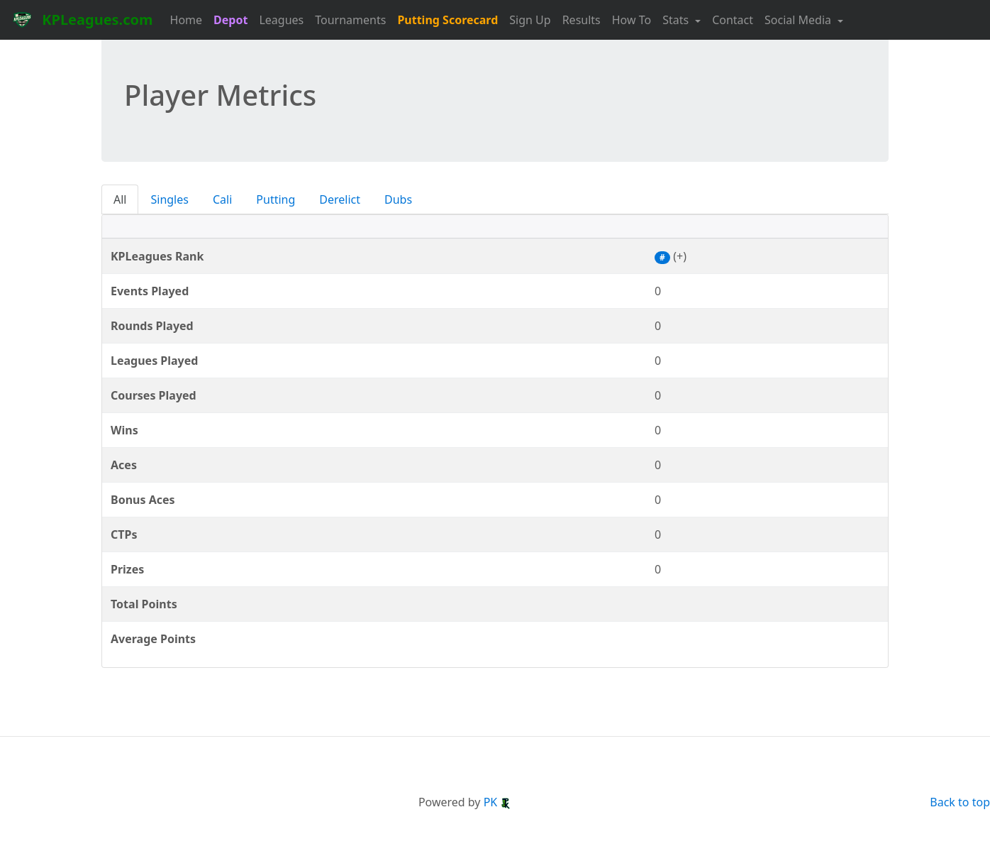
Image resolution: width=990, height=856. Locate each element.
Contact (732, 20)
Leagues (281, 20)
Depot (230, 20)
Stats (676, 20)
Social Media (799, 20)
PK (498, 802)
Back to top (960, 802)
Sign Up (529, 20)
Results (581, 20)
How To (631, 20)
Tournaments (350, 20)
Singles (169, 199)
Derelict (339, 199)
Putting (275, 199)
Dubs (398, 199)
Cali (222, 199)
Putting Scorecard (447, 20)
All (119, 199)
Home (186, 20)
